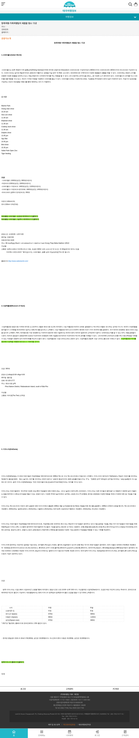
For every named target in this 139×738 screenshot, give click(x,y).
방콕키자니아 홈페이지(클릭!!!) (12, 662)
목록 (3, 674)
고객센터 (69, 689)
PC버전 (116, 689)
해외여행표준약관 (85, 725)
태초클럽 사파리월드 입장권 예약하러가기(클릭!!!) (19, 216)
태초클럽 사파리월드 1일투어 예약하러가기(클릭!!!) (20, 219)
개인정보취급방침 (69, 725)
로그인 (23, 689)
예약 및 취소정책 (54, 725)
